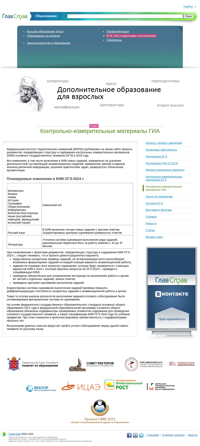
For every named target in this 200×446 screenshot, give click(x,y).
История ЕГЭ (154, 203)
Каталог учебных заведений (164, 143)
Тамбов (188, 6)
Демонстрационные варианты (165, 169)
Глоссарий (153, 435)
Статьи (150, 230)
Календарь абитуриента (161, 149)
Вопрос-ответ (154, 237)
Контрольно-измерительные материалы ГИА (164, 188)
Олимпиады (114, 40)
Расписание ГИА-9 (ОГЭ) (162, 163)
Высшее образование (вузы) (45, 31)
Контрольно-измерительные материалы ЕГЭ (164, 178)
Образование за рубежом (43, 35)
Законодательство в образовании (48, 42)
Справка (151, 216)
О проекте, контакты (173, 435)
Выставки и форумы (159, 209)
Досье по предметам (159, 196)
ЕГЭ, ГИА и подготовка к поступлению (131, 35)
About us (192, 435)
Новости (151, 223)
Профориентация (118, 31)
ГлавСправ (15, 434)
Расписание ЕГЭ (156, 156)
